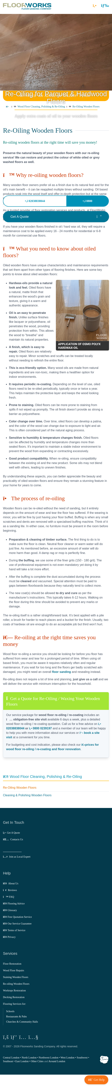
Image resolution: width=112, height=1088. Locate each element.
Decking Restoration (13, 997)
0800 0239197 (40, 728)
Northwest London (48, 1057)
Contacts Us (13, 839)
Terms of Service (14, 930)
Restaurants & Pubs (16, 1016)
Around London (56, 1061)
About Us (10, 883)
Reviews (10, 890)
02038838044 (35, 201)
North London (29, 1057)
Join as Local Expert (16, 856)
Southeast (8, 1061)
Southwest (82, 1057)
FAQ (8, 896)
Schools (10, 1011)
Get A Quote (11, 832)
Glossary (10, 910)
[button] (105, 5)
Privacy (9, 937)
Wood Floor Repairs (13, 970)
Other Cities (37, 1061)
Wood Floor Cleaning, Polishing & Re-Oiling (42, 777)
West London (68, 1057)
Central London (11, 1057)
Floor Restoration (12, 963)
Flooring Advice (14, 903)
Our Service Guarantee (17, 923)
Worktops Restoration (14, 990)
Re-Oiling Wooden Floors (19, 787)
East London (22, 1061)
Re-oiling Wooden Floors (16, 983)
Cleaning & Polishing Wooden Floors (27, 795)
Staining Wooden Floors (15, 977)
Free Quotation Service (17, 917)
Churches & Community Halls (22, 1021)
